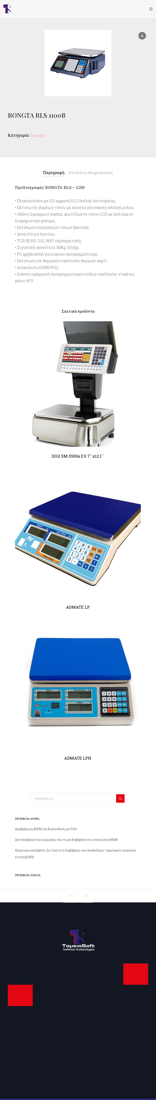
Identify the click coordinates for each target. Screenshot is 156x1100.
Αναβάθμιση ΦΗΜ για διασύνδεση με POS (46, 829)
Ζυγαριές (38, 135)
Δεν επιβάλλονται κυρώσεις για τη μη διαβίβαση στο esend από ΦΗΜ (66, 840)
